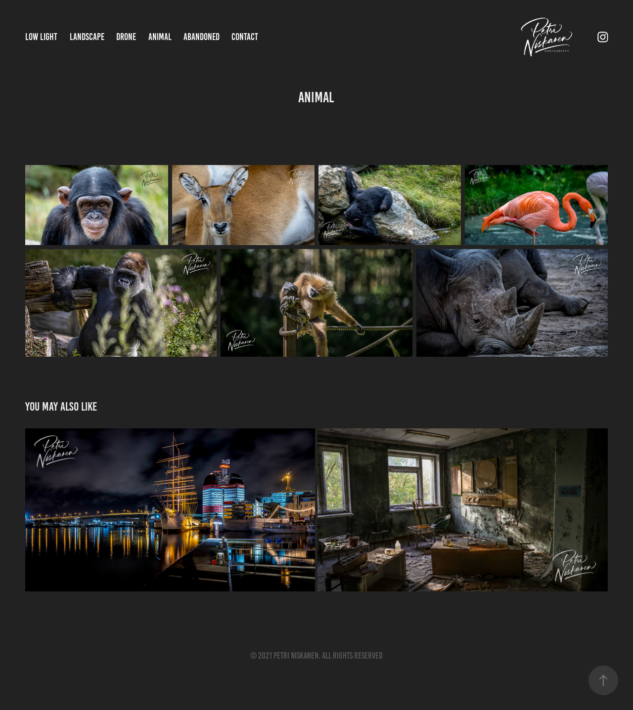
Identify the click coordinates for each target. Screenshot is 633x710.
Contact (244, 37)
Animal (160, 37)
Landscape (87, 37)
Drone (126, 37)
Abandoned (201, 37)
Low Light (41, 37)
